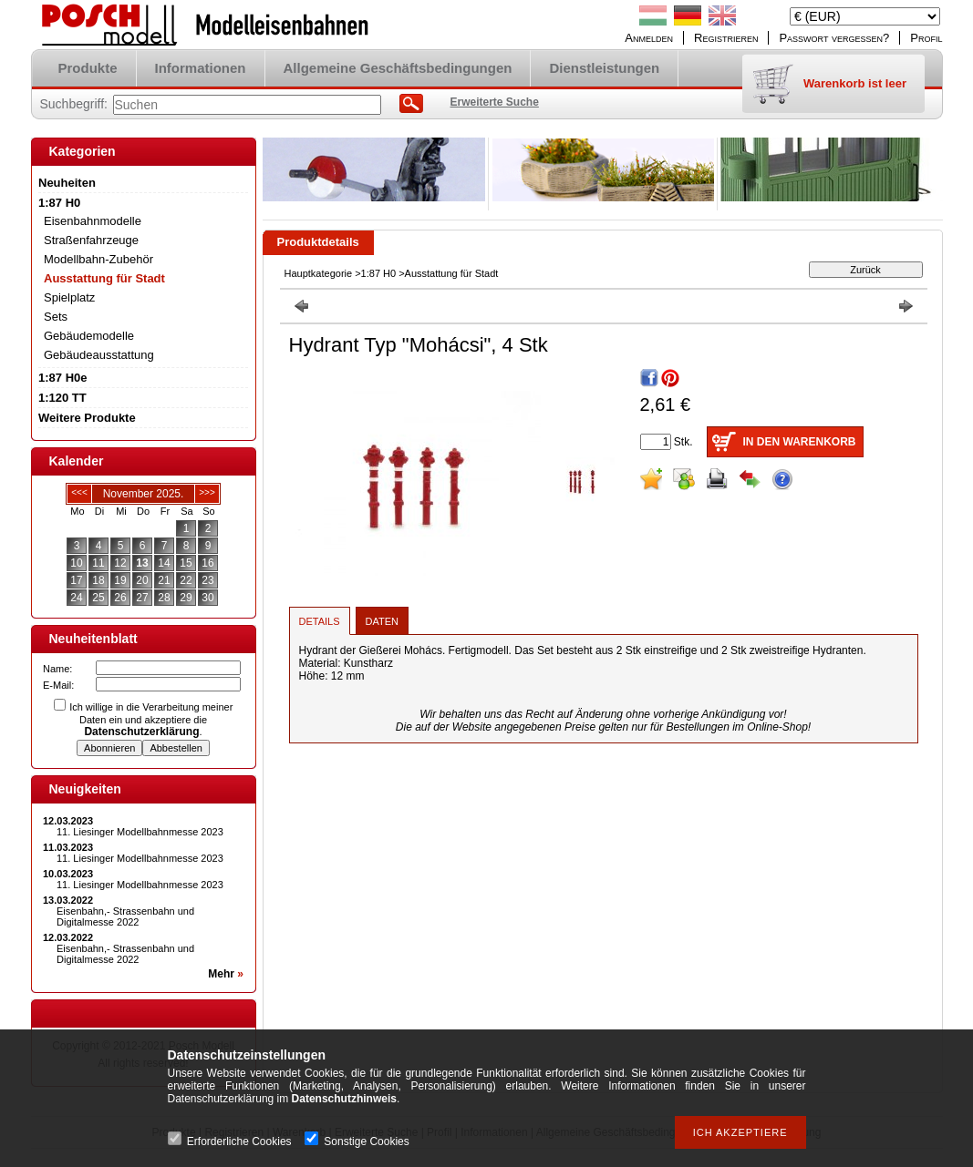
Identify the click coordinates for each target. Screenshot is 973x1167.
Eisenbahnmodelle (92, 221)
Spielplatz (69, 297)
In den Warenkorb (799, 441)
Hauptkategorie (319, 273)
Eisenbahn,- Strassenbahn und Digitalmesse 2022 (125, 916)
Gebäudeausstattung (99, 355)
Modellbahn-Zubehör (98, 259)
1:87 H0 (379, 273)
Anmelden (649, 38)
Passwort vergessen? (834, 38)
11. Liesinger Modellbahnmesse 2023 (140, 831)
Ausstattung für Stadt (104, 278)
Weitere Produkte (87, 418)
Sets (55, 316)
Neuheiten (67, 182)
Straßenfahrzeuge (91, 240)
